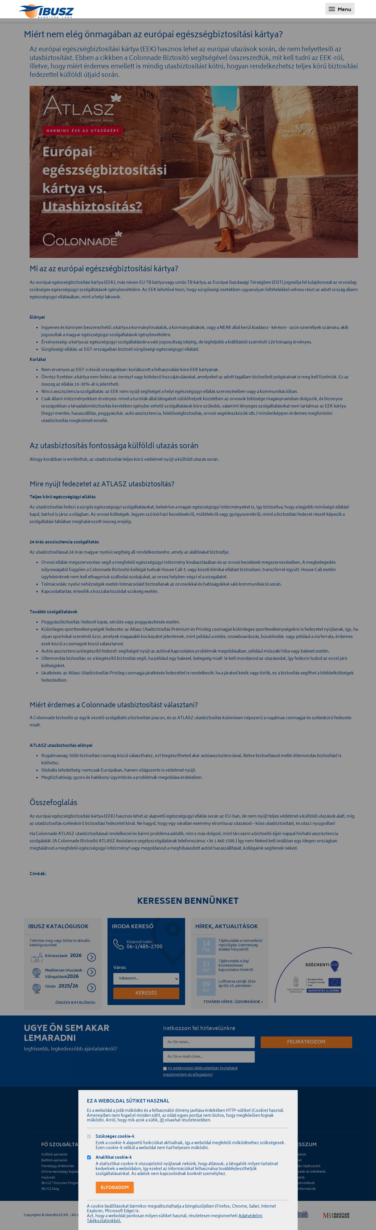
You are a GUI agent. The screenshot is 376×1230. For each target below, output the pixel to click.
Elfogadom (115, 1188)
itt (162, 1120)
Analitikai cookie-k (114, 1158)
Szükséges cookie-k (115, 1137)
